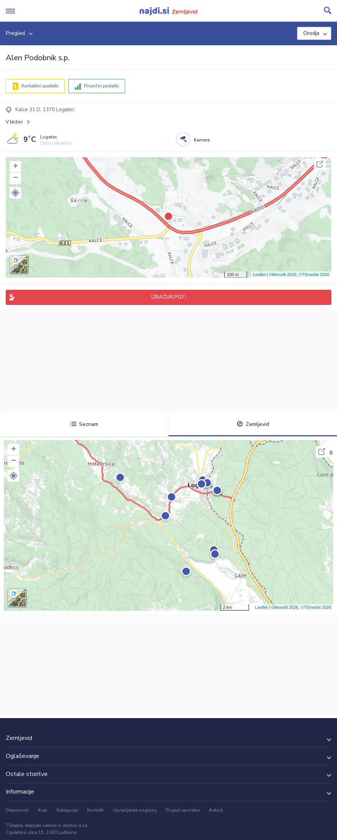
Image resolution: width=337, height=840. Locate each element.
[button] (15, 193)
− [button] (15, 178)
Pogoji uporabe (183, 810)
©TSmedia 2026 (314, 274)
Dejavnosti (17, 810)
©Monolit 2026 (282, 274)
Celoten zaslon (319, 164)
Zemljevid (253, 424)
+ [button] (15, 167)
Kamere (202, 140)
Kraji (42, 810)
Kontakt (95, 810)
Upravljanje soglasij (135, 810)
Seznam (84, 424)
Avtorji (216, 810)
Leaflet (259, 274)
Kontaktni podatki (40, 86)
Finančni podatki (101, 86)
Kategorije (67, 810)
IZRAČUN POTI (168, 297)
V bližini (14, 122)
